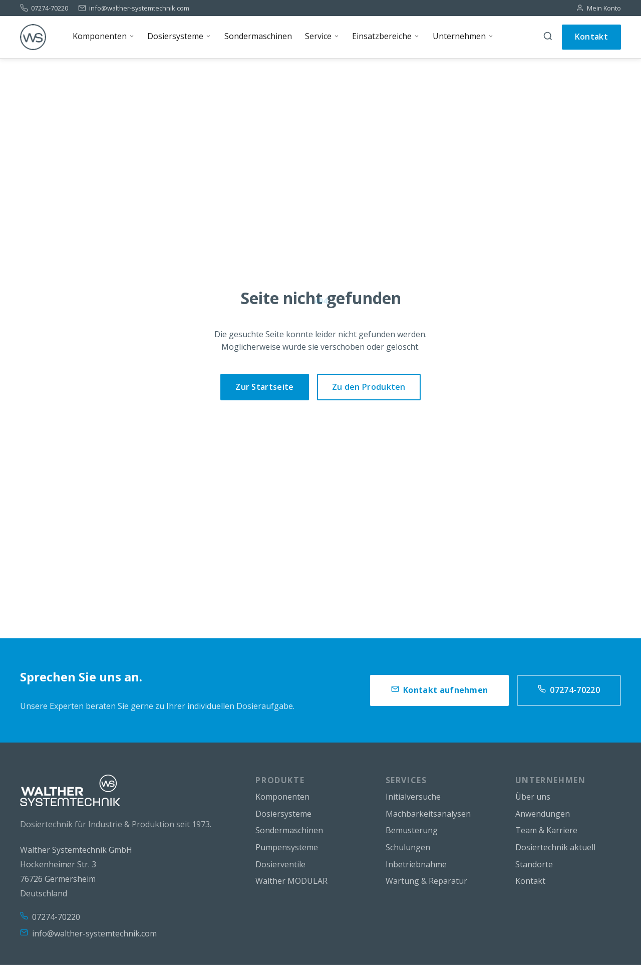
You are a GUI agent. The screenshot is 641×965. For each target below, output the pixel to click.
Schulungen (408, 847)
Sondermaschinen (289, 830)
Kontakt (591, 36)
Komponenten (282, 796)
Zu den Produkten (369, 386)
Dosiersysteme (283, 813)
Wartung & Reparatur (426, 880)
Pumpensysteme (286, 847)
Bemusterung (412, 830)
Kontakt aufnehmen (439, 690)
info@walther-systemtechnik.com (139, 8)
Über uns (532, 796)
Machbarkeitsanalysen (428, 813)
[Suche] (548, 37)
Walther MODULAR (291, 880)
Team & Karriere (546, 830)
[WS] (33, 37)
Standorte (534, 864)
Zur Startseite (264, 386)
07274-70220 (49, 8)
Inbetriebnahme (416, 864)
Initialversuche (413, 796)
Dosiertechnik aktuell (555, 847)
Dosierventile (280, 864)
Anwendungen (542, 813)
